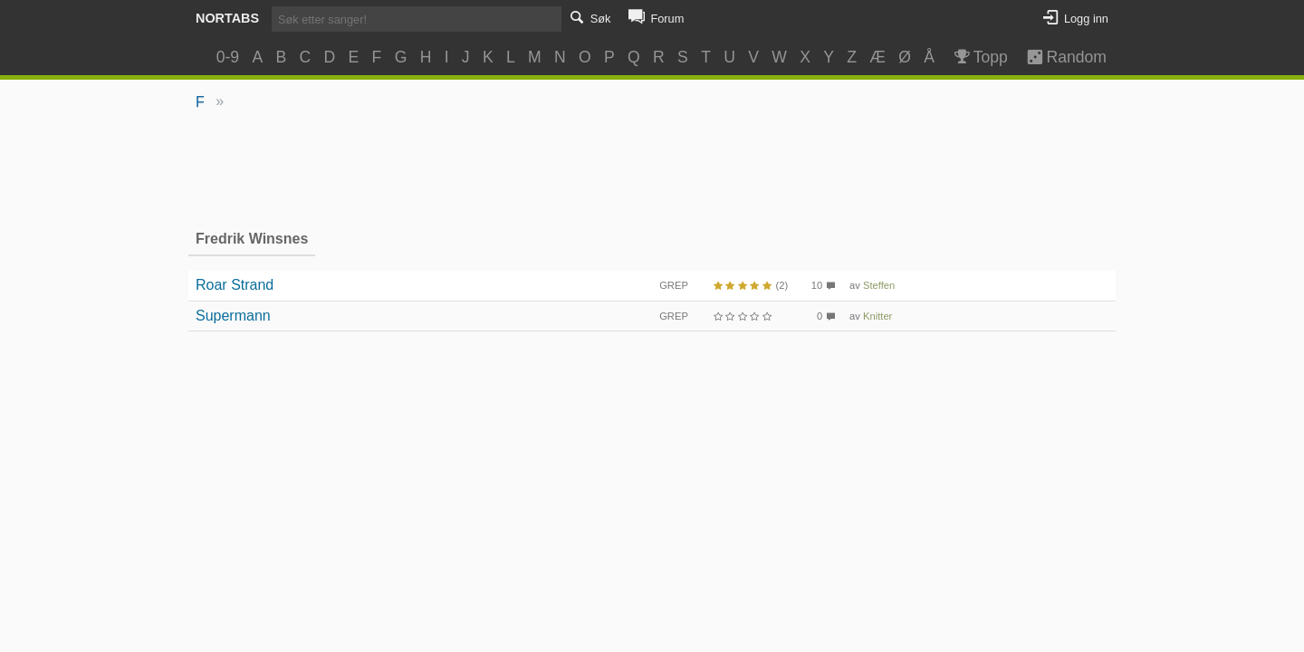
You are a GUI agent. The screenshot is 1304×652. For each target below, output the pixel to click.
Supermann (233, 315)
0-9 (227, 57)
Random (1058, 57)
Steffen (879, 285)
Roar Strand (234, 284)
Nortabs (227, 18)
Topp (979, 57)
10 (816, 285)
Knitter (877, 316)
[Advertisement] (652, 168)
